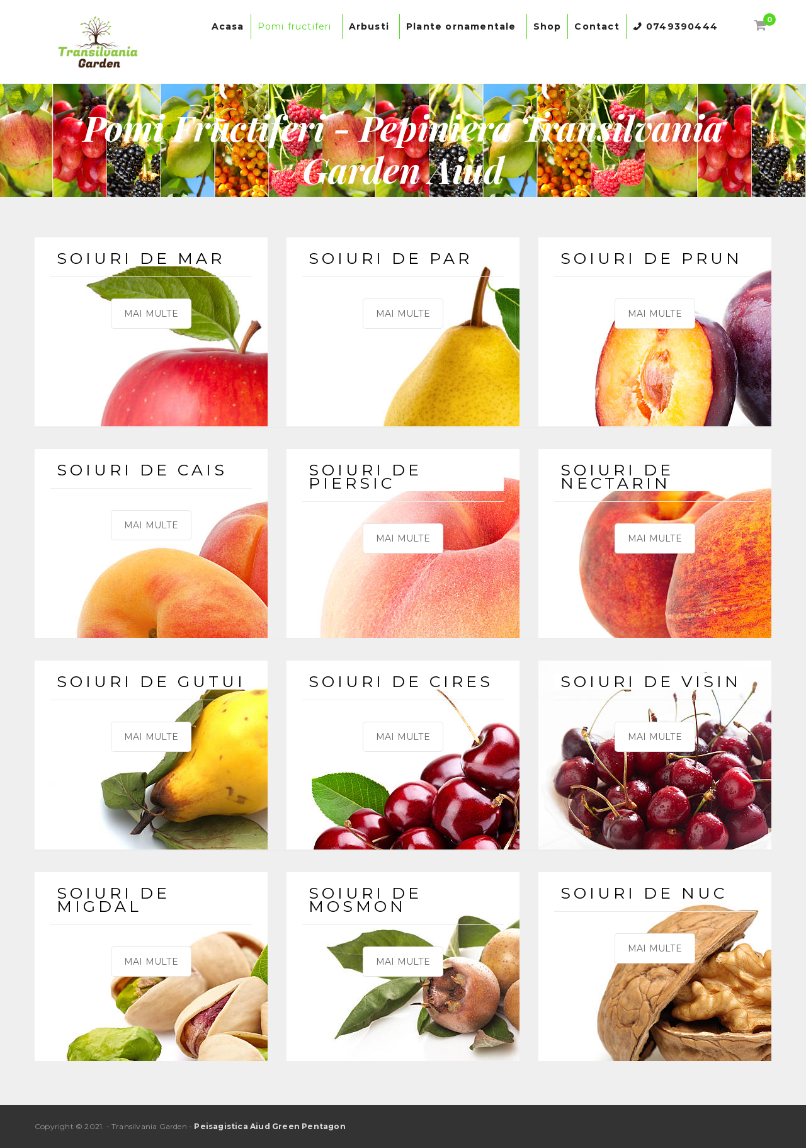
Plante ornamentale (463, 26)
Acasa (228, 26)
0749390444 (682, 26)
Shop (547, 26)
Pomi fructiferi (297, 26)
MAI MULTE (151, 313)
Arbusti (371, 26)
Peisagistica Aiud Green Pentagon (269, 1126)
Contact (596, 26)
